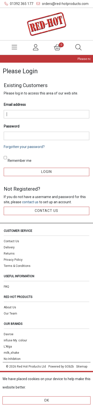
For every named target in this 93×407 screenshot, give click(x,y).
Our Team (10, 313)
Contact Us (11, 241)
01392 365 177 (18, 4)
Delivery (9, 247)
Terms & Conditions (17, 266)
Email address (15, 105)
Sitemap (81, 366)
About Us (10, 307)
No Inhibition (12, 359)
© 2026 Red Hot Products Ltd (26, 366)
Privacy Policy (13, 259)
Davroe (8, 334)
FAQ (6, 286)
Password (11, 126)
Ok (46, 400)
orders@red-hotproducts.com (62, 4)
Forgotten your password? (24, 147)
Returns (9, 253)
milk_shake (11, 352)
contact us (30, 202)
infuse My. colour (15, 340)
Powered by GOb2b (61, 366)
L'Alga (8, 346)
